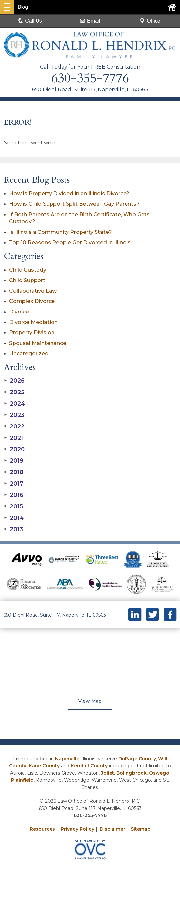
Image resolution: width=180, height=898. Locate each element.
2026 (14, 380)
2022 (14, 426)
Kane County (44, 766)
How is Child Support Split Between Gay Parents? (74, 204)
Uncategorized (29, 353)
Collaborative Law (33, 291)
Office (150, 21)
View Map (90, 701)
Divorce (19, 312)
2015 (13, 506)
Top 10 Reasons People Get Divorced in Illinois (70, 242)
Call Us (30, 21)
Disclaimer (112, 829)
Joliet (107, 773)
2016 (13, 495)
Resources (42, 829)
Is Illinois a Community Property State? (60, 232)
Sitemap (141, 829)
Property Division (31, 332)
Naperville (67, 759)
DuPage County (137, 759)
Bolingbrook (131, 773)
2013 (13, 529)
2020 (14, 449)
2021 (13, 438)
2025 (14, 392)
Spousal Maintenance (37, 343)
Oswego (159, 773)
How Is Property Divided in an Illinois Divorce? (69, 193)
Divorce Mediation (33, 322)
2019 (13, 460)
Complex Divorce (32, 301)
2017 (13, 483)
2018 (13, 472)
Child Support (27, 280)
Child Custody (27, 270)
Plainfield (22, 780)
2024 (14, 403)
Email (90, 21)
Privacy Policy (77, 829)
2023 (14, 415)
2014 (14, 518)
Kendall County (89, 766)
